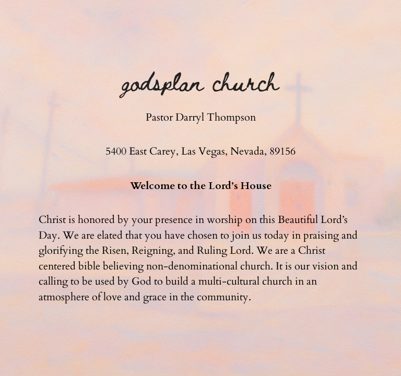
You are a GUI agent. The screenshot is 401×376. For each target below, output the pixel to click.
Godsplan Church (200, 81)
